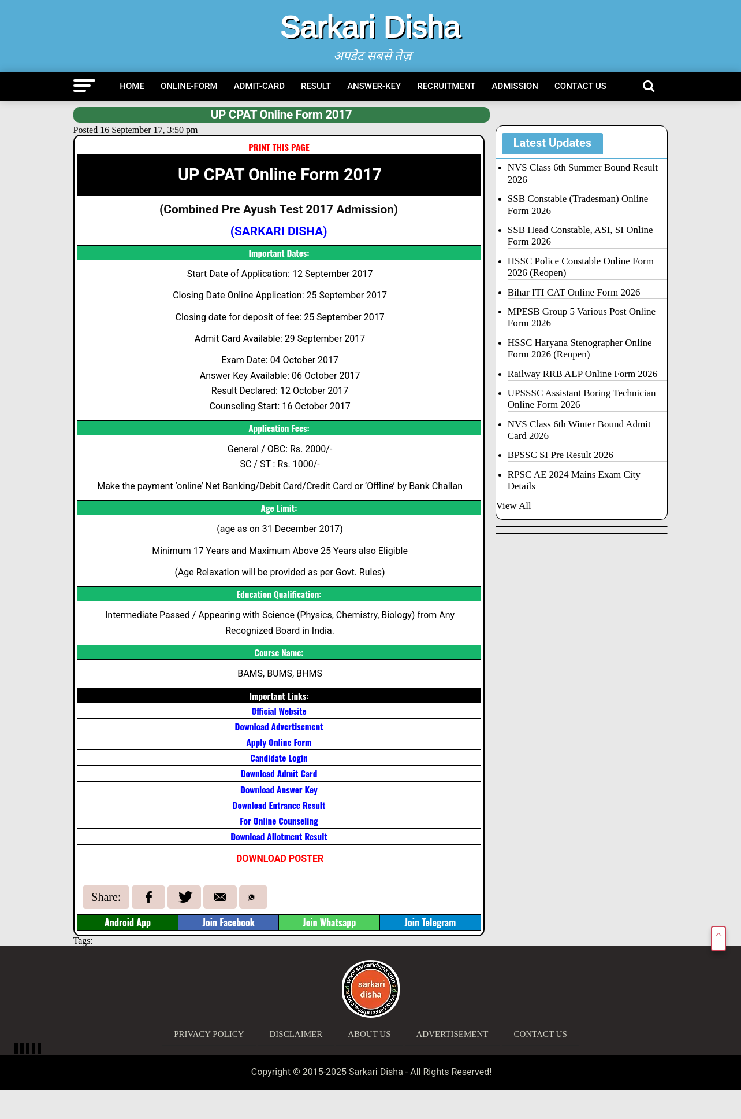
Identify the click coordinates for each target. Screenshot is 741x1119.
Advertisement (452, 1034)
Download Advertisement (279, 726)
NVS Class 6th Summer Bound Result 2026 (583, 173)
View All (513, 505)
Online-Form (189, 86)
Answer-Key (374, 86)
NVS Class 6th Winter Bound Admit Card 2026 (579, 430)
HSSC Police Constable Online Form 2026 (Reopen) (581, 267)
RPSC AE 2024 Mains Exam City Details (574, 480)
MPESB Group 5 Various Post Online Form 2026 (582, 317)
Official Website (278, 710)
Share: (106, 897)
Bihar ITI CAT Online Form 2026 (574, 292)
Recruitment (446, 86)
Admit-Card (259, 86)
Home (132, 86)
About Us (369, 1034)
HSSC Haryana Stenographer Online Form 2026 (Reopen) (580, 348)
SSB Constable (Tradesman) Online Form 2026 (578, 204)
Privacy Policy (209, 1034)
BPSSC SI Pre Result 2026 (560, 454)
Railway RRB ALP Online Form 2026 (583, 373)
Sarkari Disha (370, 26)
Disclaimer (296, 1034)
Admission (515, 86)
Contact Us (580, 86)
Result (316, 86)
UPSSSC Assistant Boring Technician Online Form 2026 (582, 398)
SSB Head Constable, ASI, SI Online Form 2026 (580, 235)
